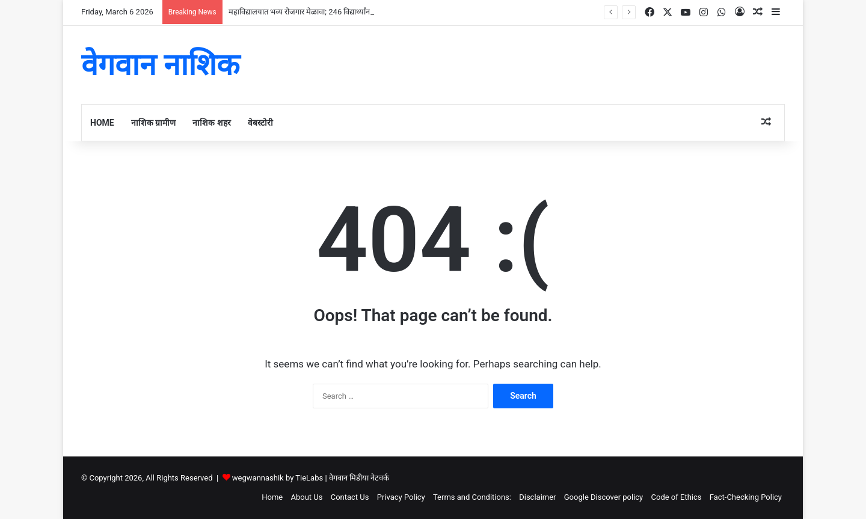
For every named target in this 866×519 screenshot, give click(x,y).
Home (102, 122)
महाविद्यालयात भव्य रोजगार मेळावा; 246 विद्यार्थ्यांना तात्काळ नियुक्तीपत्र (328, 11)
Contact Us (350, 497)
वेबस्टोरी (260, 122)
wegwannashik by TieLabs (277, 477)
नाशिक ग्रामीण (153, 122)
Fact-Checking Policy (746, 497)
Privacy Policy (401, 497)
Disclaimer (537, 497)
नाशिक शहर (211, 122)
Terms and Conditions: (472, 497)
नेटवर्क (379, 477)
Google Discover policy (603, 497)
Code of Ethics (676, 497)
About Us (306, 497)
